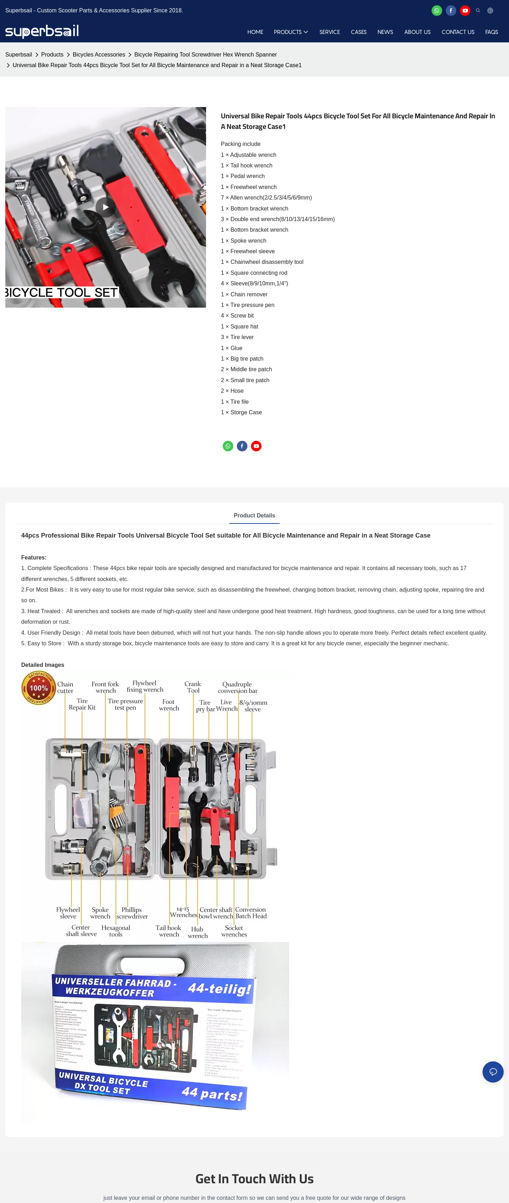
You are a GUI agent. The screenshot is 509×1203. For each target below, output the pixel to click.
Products (52, 55)
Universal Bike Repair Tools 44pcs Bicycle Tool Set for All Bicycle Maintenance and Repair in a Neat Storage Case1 (157, 65)
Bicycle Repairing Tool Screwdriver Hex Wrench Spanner (205, 55)
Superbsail (18, 55)
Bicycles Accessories (99, 55)
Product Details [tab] (254, 515)
